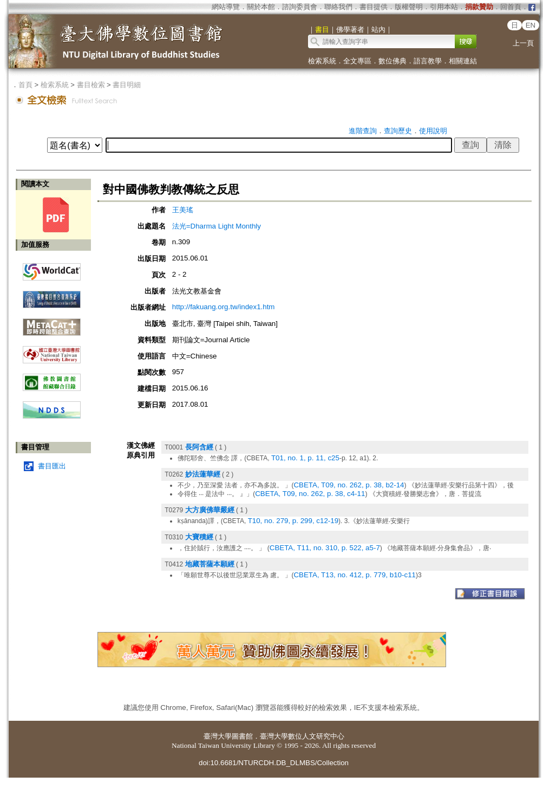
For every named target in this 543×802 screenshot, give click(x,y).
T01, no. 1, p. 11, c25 (305, 458)
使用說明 (433, 131)
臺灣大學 (218, 736)
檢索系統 (322, 61)
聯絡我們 (338, 7)
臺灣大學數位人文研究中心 (302, 736)
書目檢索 (91, 85)
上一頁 (523, 43)
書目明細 (127, 85)
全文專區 (357, 61)
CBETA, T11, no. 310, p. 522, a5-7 (325, 548)
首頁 (25, 85)
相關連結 (463, 61)
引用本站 (444, 7)
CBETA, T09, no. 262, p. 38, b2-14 (348, 485)
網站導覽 (226, 7)
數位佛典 (392, 61)
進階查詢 (363, 131)
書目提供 (373, 7)
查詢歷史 (398, 131)
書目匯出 (52, 466)
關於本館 (261, 7)
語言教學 (428, 61)
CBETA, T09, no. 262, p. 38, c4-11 (310, 494)
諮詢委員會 (299, 7)
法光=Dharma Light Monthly (216, 226)
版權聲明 (409, 7)
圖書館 (242, 736)
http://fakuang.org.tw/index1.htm (223, 307)
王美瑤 (182, 210)
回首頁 (510, 7)
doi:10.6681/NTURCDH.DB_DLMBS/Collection (274, 763)
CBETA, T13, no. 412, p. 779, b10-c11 (354, 575)
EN (531, 25)
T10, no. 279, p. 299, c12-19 (293, 521)
